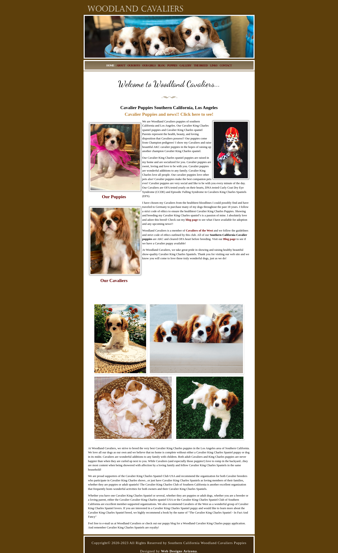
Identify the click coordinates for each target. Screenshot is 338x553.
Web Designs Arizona (179, 551)
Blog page (229, 239)
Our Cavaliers (113, 280)
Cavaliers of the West (199, 230)
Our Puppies (114, 196)
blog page (192, 219)
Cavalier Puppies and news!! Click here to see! (169, 114)
